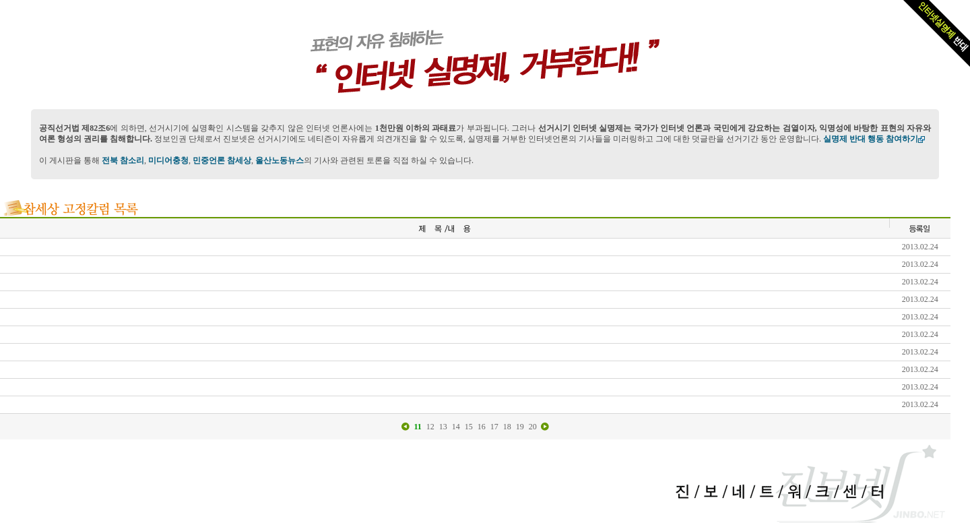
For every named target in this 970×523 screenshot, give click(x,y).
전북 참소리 (123, 160)
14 (456, 426)
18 (507, 426)
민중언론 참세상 (222, 160)
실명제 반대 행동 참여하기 (874, 139)
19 (520, 426)
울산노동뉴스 (279, 160)
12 (430, 426)
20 (533, 426)
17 (494, 426)
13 (443, 426)
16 (482, 426)
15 (469, 426)
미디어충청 (168, 160)
